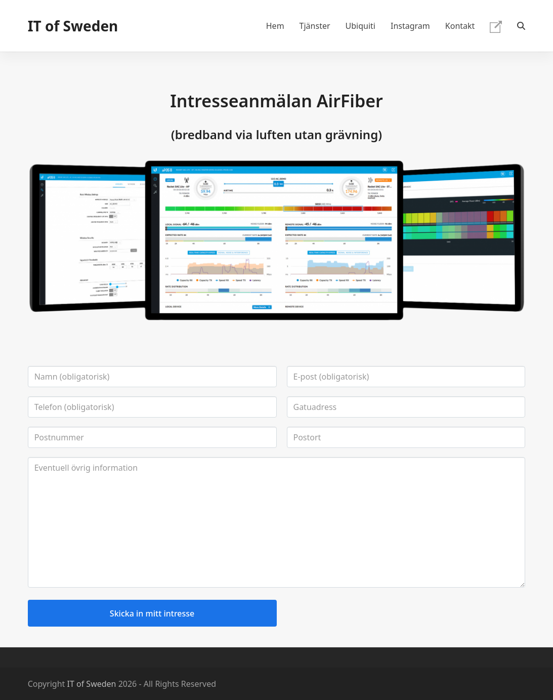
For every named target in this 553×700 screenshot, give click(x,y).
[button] (521, 25)
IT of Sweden (73, 25)
